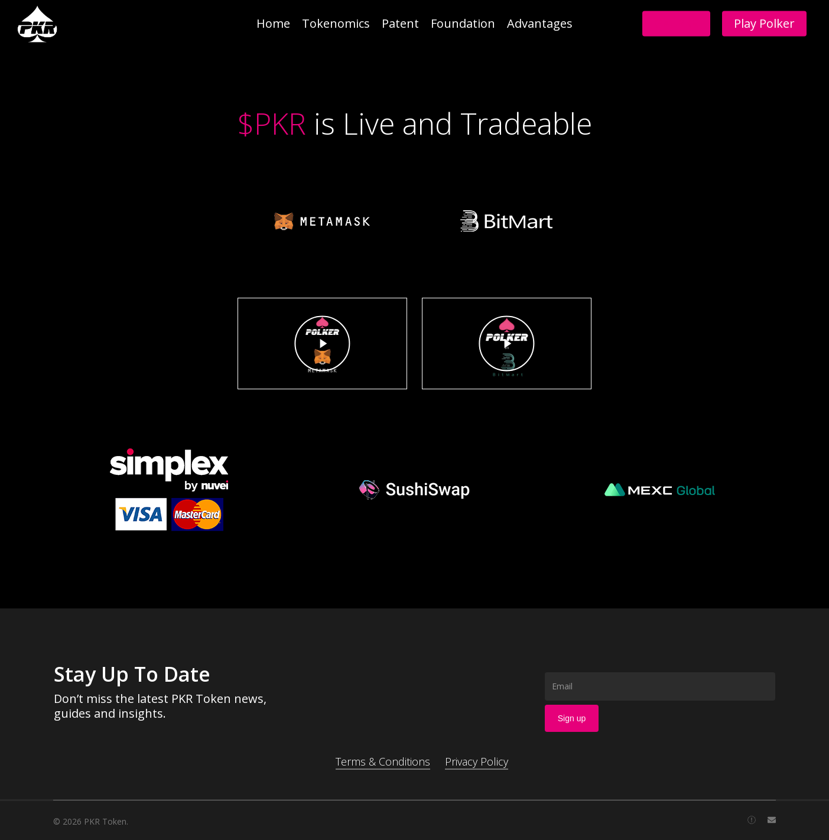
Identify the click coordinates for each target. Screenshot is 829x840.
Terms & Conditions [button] (383, 761)
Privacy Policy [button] (476, 761)
